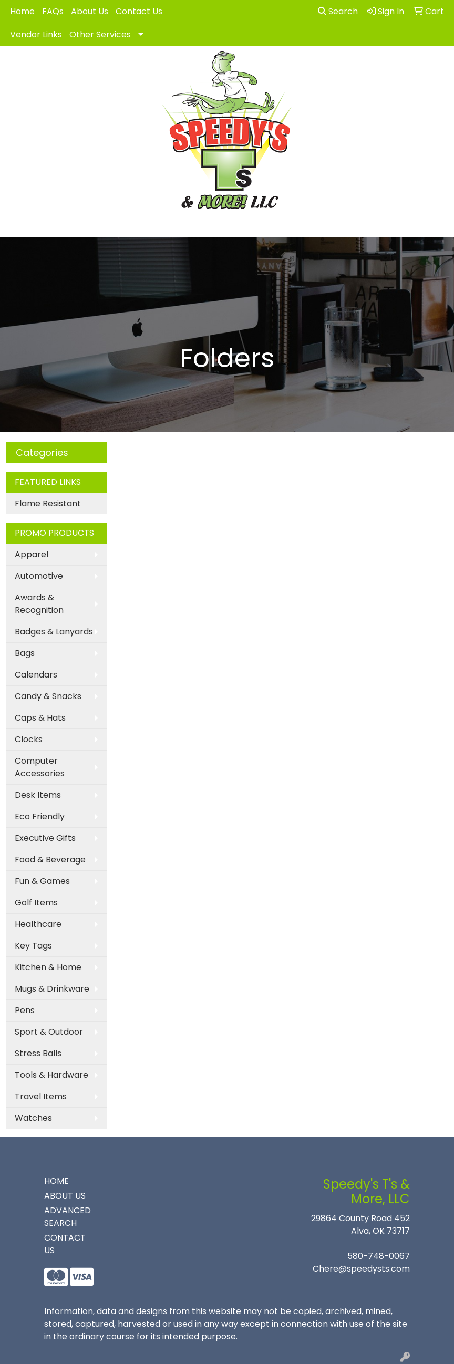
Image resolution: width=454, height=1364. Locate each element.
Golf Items (36, 903)
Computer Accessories (40, 767)
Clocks (29, 739)
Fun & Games (42, 881)
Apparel (31, 554)
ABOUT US (65, 1196)
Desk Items (38, 795)
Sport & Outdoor (49, 1032)
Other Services (100, 34)
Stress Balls (38, 1053)
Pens (25, 1010)
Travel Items (41, 1096)
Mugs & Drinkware (52, 989)
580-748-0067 (378, 1256)
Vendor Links (36, 34)
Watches (33, 1118)
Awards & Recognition (39, 603)
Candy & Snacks (48, 696)
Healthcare (38, 924)
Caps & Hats (40, 718)
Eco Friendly (40, 816)
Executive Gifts (45, 838)
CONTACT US (65, 1244)
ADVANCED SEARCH (67, 1216)
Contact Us (139, 11)
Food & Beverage (50, 859)
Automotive (39, 576)
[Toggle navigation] (16, 225)
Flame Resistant (48, 503)
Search (338, 11)
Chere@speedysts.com (361, 1269)
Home (22, 11)
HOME (56, 1181)
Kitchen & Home (48, 967)
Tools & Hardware (51, 1075)
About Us (89, 11)
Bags (25, 653)
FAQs (53, 11)
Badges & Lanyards (54, 632)
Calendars (36, 675)
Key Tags (33, 946)
